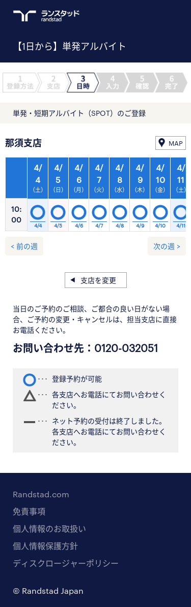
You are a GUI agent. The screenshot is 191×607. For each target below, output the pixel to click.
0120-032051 (126, 348)
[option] (99, 197)
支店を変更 (98, 280)
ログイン (153, 16)
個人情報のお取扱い (49, 528)
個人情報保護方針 (45, 546)
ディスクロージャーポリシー (66, 563)
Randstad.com (41, 494)
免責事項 (29, 511)
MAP (176, 143)
